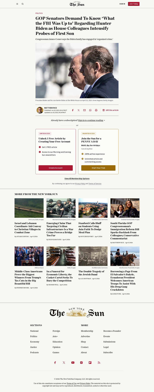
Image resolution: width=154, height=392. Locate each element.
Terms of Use (72, 383)
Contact (84, 347)
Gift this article (110, 110)
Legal (106, 347)
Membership (87, 331)
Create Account (55, 168)
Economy (34, 342)
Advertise (85, 336)
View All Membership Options (77, 178)
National (34, 331)
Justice (33, 347)
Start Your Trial (98, 168)
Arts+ (55, 336)
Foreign (56, 331)
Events (106, 336)
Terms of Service (95, 183)
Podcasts (34, 352)
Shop (83, 342)
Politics (39, 13)
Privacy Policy (80, 183)
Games (56, 352)
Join (133, 4)
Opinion (56, 347)
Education (57, 342)
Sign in (122, 4)
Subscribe (108, 352)
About (84, 352)
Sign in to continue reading (90, 120)
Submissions (109, 342)
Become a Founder (112, 331)
